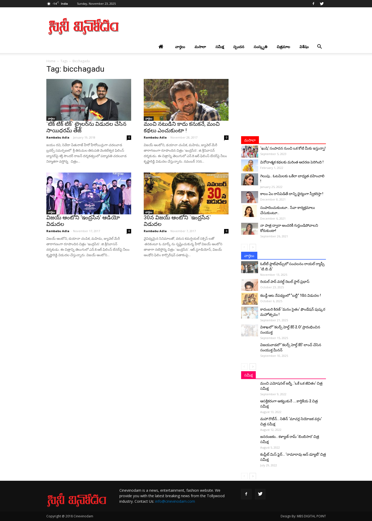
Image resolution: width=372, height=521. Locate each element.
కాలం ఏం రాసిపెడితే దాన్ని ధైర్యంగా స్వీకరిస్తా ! (291, 194)
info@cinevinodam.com (175, 501)
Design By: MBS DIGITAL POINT (303, 516)
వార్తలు (180, 46)
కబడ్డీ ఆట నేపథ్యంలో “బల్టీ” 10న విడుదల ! (290, 295)
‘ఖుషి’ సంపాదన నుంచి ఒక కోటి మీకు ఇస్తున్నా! (293, 148)
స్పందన (238, 46)
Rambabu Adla (57, 137)
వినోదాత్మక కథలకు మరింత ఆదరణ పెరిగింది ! (292, 162)
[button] (319, 47)
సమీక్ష (219, 46)
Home (50, 61)
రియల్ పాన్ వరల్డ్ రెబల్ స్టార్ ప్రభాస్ (284, 281)
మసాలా (200, 46)
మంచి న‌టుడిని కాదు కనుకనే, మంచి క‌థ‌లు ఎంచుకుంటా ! (182, 127)
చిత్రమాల (283, 46)
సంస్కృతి (260, 46)
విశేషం (304, 46)
